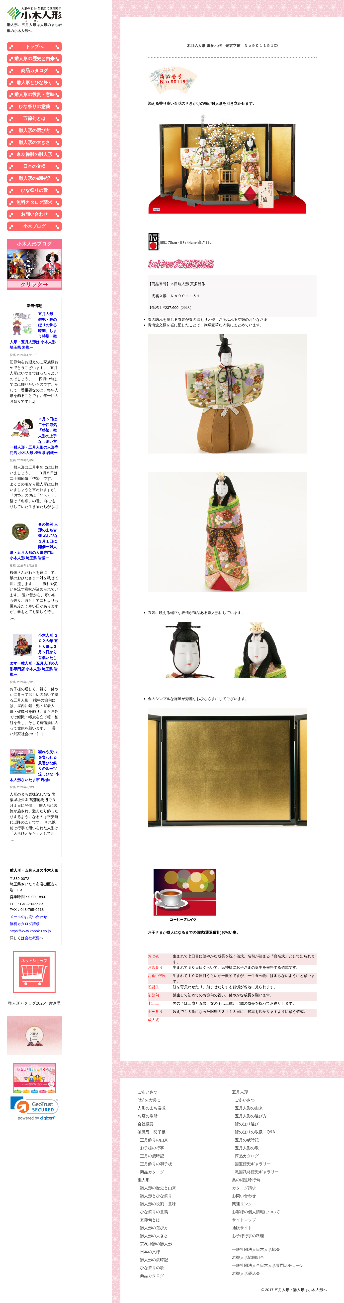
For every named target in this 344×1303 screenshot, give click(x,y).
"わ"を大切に (149, 1100)
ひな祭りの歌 (34, 190)
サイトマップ (244, 1220)
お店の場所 (148, 1116)
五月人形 (240, 1092)
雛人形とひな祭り (34, 82)
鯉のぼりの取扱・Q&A (255, 1132)
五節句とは (34, 118)
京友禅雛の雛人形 (34, 154)
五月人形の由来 (249, 1108)
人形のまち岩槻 (152, 1108)
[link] (34, 1108)
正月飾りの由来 (154, 1140)
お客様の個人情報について (256, 1212)
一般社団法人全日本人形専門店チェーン (268, 1265)
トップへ (34, 46)
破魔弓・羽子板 (152, 1132)
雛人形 (144, 1180)
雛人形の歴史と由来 (34, 58)
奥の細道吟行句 (246, 1180)
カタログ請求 (244, 1188)
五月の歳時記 (247, 1140)
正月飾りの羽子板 (156, 1164)
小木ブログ (34, 226)
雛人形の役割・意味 (34, 94)
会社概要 (32, 938)
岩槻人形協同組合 (248, 1257)
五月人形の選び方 (251, 1116)
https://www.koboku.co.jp (30, 931)
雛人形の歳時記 (34, 178)
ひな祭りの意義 (34, 106)
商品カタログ (34, 70)
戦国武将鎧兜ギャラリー (257, 1172)
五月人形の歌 (247, 1148)
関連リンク (242, 1204)
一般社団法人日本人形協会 (256, 1249)
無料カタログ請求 (34, 202)
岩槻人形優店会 (246, 1273)
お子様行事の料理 (248, 1236)
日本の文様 (34, 166)
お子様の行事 (152, 1148)
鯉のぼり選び (247, 1124)
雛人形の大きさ (34, 142)
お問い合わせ (34, 214)
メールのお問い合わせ (28, 917)
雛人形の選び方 (34, 130)
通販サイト (242, 1228)
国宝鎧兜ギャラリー (253, 1164)
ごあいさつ (148, 1092)
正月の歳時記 (152, 1156)
